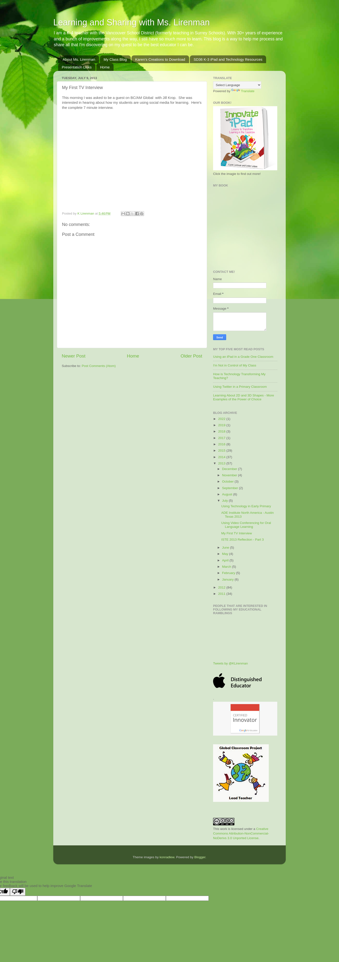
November (230, 475)
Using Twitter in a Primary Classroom (240, 386)
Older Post (191, 355)
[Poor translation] (17, 892)
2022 (222, 419)
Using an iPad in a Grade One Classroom (243, 356)
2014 (222, 457)
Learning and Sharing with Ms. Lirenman (131, 22)
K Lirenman (86, 213)
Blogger (199, 857)
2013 (222, 463)
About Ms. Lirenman (79, 59)
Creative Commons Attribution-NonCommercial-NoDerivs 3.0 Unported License (241, 833)
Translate (242, 91)
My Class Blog (115, 59)
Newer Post (73, 355)
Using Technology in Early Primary (246, 506)
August (227, 494)
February (229, 573)
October (228, 481)
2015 (222, 450)
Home (105, 67)
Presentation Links (77, 67)
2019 (222, 425)
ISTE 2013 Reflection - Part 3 (242, 539)
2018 (222, 431)
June (226, 547)
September (230, 488)
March (227, 566)
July (225, 500)
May (225, 554)
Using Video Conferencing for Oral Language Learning (246, 525)
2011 (222, 594)
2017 (222, 438)
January (228, 579)
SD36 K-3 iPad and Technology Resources (227, 59)
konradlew (167, 857)
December (230, 469)
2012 (222, 587)
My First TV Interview (236, 533)
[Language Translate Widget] (237, 85)
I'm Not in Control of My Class (234, 365)
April (226, 560)
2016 (222, 444)
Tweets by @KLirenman (230, 663)
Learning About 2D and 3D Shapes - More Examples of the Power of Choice (243, 397)
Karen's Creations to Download (160, 59)
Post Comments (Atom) (99, 366)
